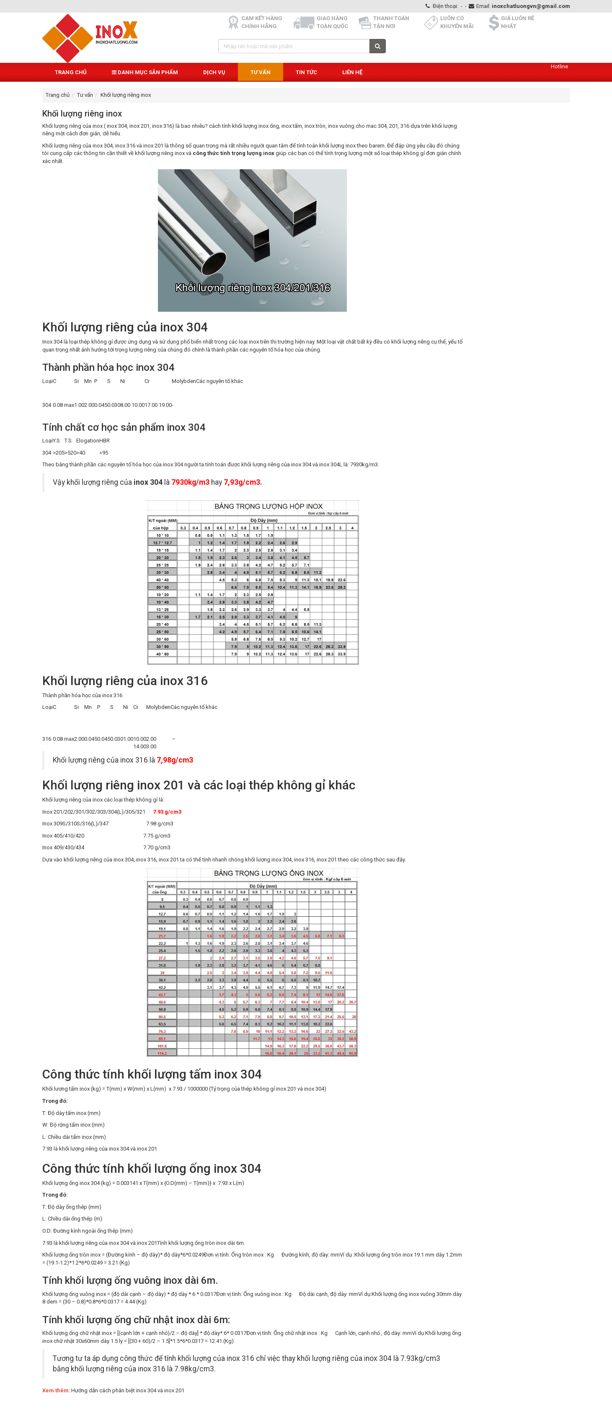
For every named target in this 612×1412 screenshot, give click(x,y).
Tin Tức (306, 72)
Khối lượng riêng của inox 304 (77, 145)
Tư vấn (260, 72)
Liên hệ (352, 72)
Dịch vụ (214, 72)
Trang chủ (71, 72)
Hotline (559, 66)
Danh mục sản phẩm (145, 72)
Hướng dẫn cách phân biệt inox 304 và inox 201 (127, 1390)
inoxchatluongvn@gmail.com (531, 6)
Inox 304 (52, 342)
